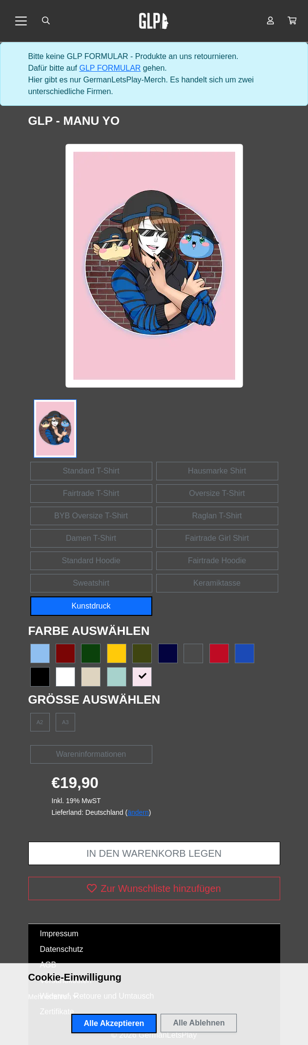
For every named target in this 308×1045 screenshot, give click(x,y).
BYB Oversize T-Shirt (91, 516)
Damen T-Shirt (91, 538)
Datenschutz (61, 949)
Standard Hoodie (91, 560)
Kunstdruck (90, 606)
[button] (292, 21)
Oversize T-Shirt (217, 493)
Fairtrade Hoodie (217, 560)
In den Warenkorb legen (154, 853)
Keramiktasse (217, 583)
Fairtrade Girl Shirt (217, 538)
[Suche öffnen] (46, 21)
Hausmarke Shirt (217, 471)
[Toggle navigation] (21, 21)
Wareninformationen (91, 754)
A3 (65, 722)
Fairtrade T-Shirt (91, 493)
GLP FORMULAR (110, 68)
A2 (40, 722)
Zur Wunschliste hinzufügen (154, 888)
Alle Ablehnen (199, 1023)
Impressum (59, 933)
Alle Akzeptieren (114, 1023)
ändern (138, 812)
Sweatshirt (91, 583)
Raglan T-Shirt (217, 516)
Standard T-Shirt (90, 471)
